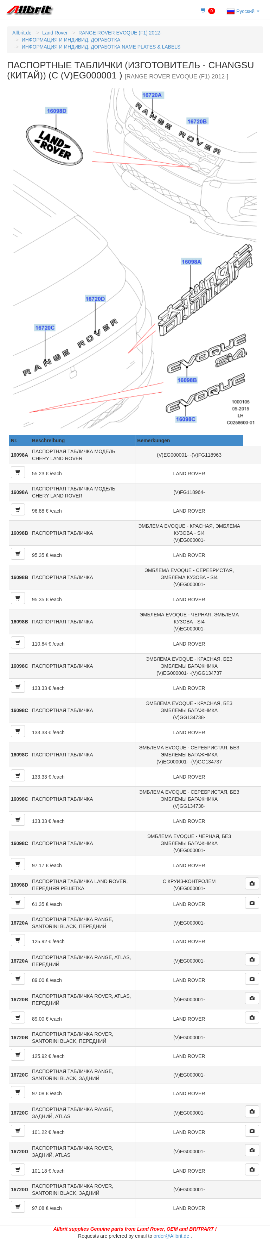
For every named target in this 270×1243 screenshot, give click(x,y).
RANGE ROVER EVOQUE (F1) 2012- (120, 33)
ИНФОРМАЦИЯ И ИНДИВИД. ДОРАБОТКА (71, 40)
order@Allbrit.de (171, 1236)
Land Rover (55, 33)
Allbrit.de (21, 33)
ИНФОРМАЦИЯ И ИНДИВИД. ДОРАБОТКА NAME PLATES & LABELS (101, 47)
